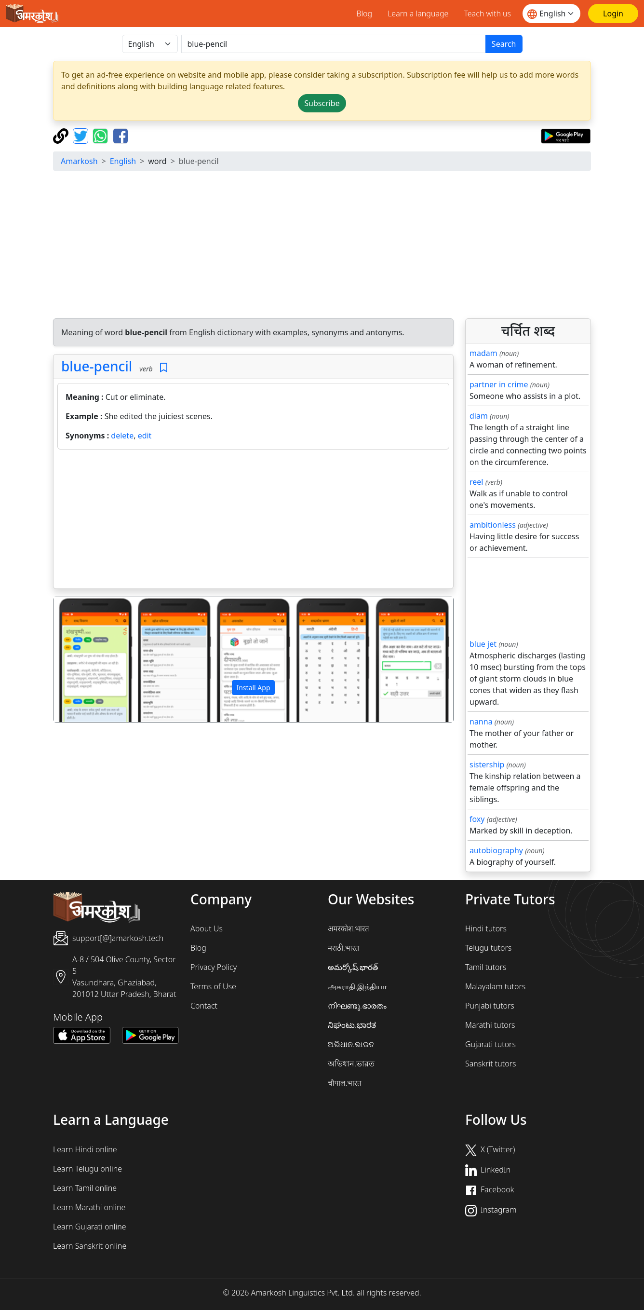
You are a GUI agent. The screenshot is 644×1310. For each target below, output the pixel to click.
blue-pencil (96, 366)
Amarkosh (79, 161)
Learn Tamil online (85, 1188)
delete (122, 435)
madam (483, 353)
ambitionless (493, 524)
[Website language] (551, 13)
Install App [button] (253, 687)
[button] (83, 660)
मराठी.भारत (343, 947)
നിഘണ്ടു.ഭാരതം (357, 1005)
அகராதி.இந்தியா (357, 986)
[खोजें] (333, 44)
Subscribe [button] (321, 103)
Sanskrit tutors (490, 1063)
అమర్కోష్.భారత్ (353, 967)
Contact (203, 1005)
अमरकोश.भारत (348, 928)
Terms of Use (213, 986)
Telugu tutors (488, 947)
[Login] (613, 13)
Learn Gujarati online (89, 1226)
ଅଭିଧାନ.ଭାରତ (351, 1044)
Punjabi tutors (489, 1005)
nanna (481, 721)
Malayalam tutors (495, 986)
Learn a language (418, 13)
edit (145, 435)
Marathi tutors (490, 1025)
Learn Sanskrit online (89, 1246)
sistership (487, 764)
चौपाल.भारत (345, 1083)
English (123, 161)
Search (504, 44)
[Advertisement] (342, 246)
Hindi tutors (486, 928)
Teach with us (487, 13)
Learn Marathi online (89, 1207)
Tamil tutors (485, 967)
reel (476, 482)
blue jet (483, 644)
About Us (206, 928)
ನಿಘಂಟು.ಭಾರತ (352, 1025)
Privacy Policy (213, 967)
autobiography (496, 850)
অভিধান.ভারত (351, 1063)
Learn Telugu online (87, 1168)
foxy (477, 819)
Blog (364, 13)
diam (479, 415)
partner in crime (499, 384)
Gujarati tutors (490, 1044)
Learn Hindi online (85, 1149)
